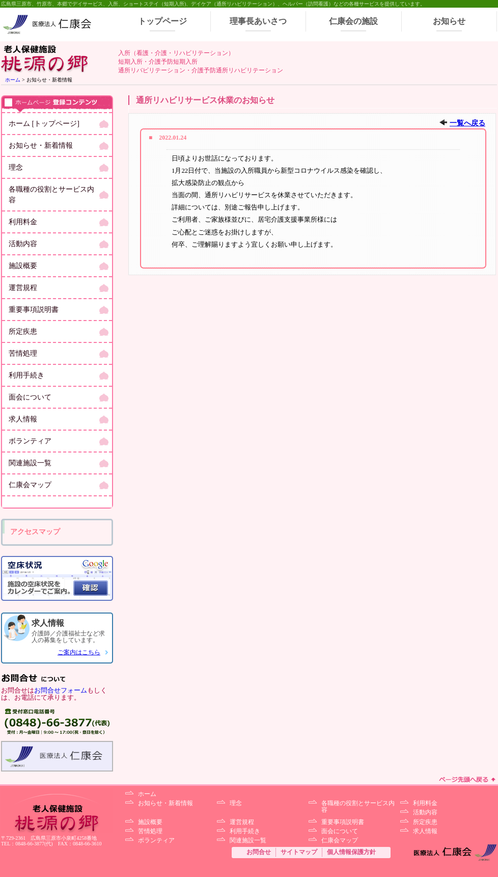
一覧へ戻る (467, 123)
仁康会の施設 (353, 21)
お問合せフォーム (60, 690)
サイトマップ (299, 852)
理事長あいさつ (258, 21)
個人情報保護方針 (351, 852)
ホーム (12, 80)
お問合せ (258, 852)
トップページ (162, 21)
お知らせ (449, 21)
